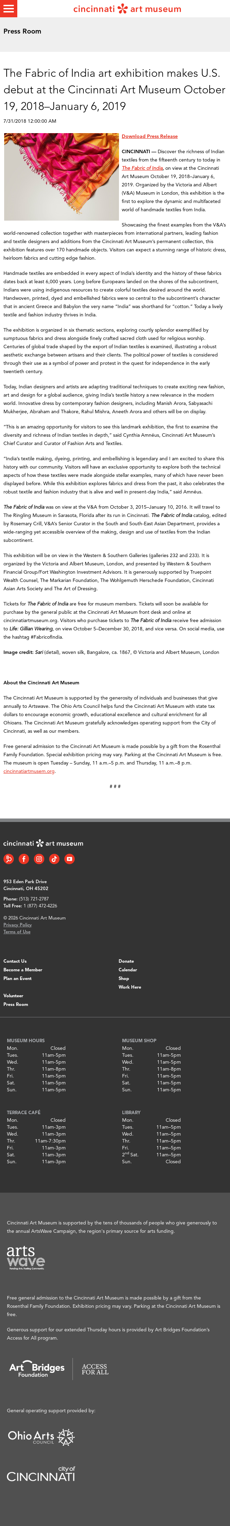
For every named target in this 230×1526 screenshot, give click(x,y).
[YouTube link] (69, 859)
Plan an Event (17, 979)
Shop (124, 979)
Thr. (11, 1069)
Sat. (11, 1083)
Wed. (12, 1062)
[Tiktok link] (54, 859)
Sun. (12, 1090)
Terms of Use (16, 932)
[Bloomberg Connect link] (8, 859)
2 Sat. (130, 1155)
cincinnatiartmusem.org (29, 771)
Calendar (128, 970)
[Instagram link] (39, 859)
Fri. (10, 1076)
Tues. (12, 1055)
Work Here (130, 987)
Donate (126, 961)
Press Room (15, 1004)
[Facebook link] (24, 859)
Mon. (12, 1048)
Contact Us (15, 961)
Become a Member (22, 970)
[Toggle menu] (8, 8)
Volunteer (13, 996)
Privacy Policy (17, 925)
